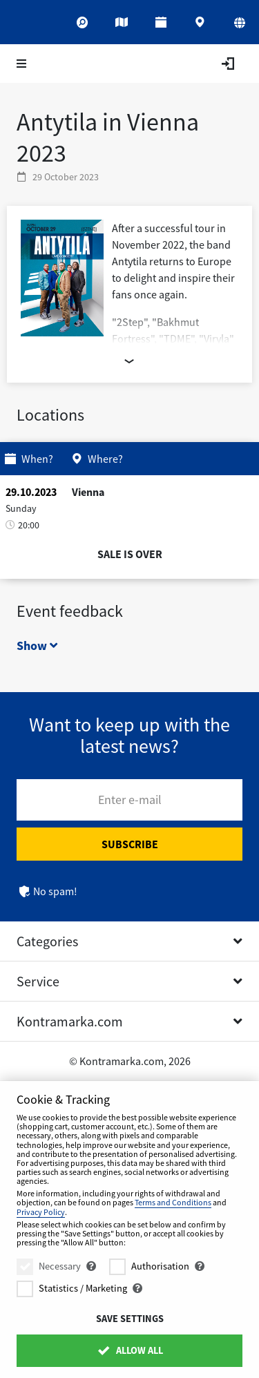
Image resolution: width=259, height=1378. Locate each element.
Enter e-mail (130, 799)
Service (38, 981)
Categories (47, 941)
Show (37, 645)
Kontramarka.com (70, 1021)
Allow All (129, 1350)
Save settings (130, 1318)
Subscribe (130, 844)
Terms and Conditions (173, 1202)
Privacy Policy (41, 1212)
